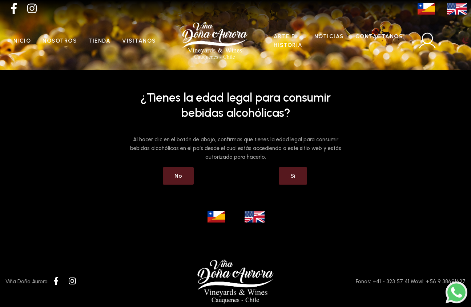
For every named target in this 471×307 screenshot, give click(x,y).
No (178, 175)
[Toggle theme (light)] (465, 41)
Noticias (329, 36)
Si (292, 175)
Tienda (99, 41)
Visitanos (139, 41)
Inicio (21, 41)
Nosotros (60, 41)
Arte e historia (288, 40)
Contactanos (379, 36)
